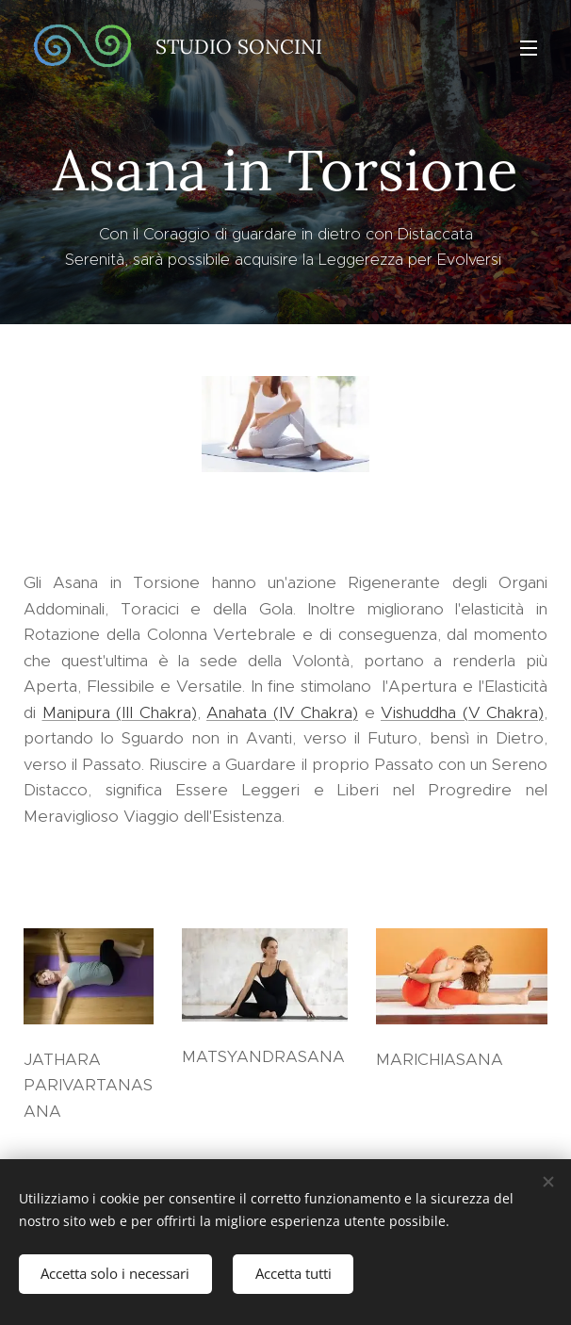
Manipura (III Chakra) (119, 712)
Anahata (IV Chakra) (282, 712)
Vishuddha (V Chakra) (462, 712)
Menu (528, 48)
